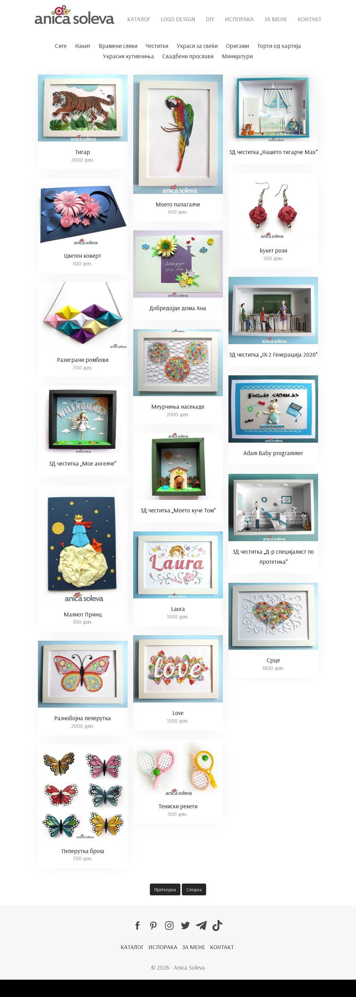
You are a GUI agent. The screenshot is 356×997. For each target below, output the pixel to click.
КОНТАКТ (309, 19)
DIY (210, 19)
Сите (61, 45)
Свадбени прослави (187, 56)
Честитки (157, 45)
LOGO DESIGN (178, 19)
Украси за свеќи (197, 45)
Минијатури (237, 56)
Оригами (237, 45)
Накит (82, 45)
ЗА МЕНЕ (275, 19)
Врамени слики (118, 45)
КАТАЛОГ (138, 19)
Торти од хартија (279, 45)
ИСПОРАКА (239, 19)
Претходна (165, 889)
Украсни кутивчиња (128, 56)
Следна (194, 889)
